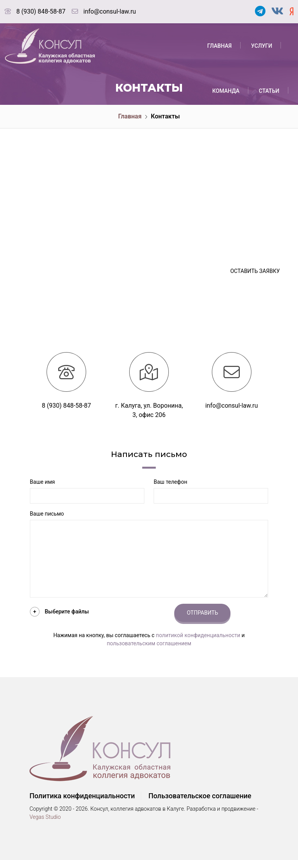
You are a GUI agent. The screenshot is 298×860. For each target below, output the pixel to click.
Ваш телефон (170, 482)
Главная (219, 46)
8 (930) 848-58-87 (41, 11)
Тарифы (269, 136)
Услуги (261, 46)
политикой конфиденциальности (198, 635)
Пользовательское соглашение (199, 796)
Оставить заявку (255, 271)
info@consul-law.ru (109, 11)
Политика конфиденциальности (82, 796)
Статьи (269, 91)
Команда (225, 91)
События (225, 136)
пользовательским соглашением (149, 643)
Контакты (226, 226)
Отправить (202, 613)
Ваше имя (42, 482)
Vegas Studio (45, 817)
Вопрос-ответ (232, 181)
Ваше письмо (47, 514)
